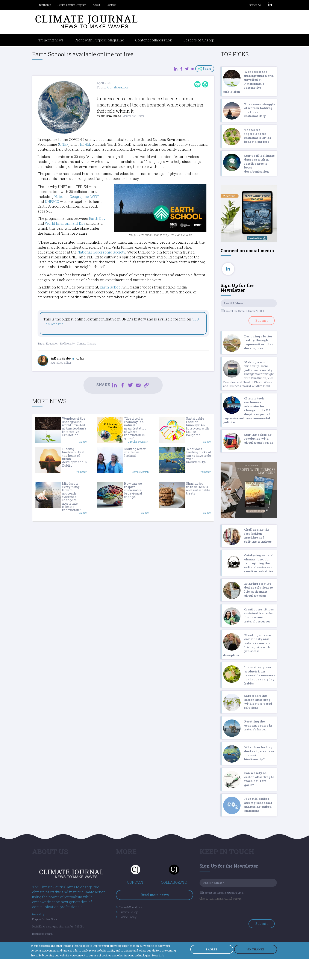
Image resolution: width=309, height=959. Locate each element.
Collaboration (117, 87)
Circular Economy (138, 441)
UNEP (63, 144)
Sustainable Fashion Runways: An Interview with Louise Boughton (197, 426)
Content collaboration (153, 40)
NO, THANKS (256, 949)
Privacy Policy (129, 912)
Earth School (111, 287)
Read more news (155, 894)
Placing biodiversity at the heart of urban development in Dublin (74, 457)
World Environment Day (65, 223)
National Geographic (71, 196)
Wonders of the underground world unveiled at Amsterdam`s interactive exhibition (74, 426)
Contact (111, 5)
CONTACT (135, 882)
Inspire (82, 441)
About (96, 5)
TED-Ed (84, 144)
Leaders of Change (199, 40)
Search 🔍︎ (255, 5)
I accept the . (243, 311)
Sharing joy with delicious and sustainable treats (198, 488)
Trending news (51, 40)
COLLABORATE (174, 882)
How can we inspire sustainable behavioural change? (133, 490)
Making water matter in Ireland (135, 452)
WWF (94, 196)
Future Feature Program (72, 5)
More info (158, 955)
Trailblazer (81, 471)
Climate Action (140, 471)
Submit (261, 320)
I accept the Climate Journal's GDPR (222, 892)
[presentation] (232, 911)
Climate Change (86, 343)
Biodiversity (67, 343)
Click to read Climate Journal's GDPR (220, 898)
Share (204, 69)
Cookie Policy (128, 917)
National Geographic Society (101, 252)
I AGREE (212, 949)
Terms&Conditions (131, 907)
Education (52, 343)
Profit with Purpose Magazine (99, 40)
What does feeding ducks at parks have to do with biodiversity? (198, 455)
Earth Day (97, 218)
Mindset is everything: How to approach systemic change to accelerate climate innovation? (71, 496)
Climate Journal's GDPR (251, 311)
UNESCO (52, 201)
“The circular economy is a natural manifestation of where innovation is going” (135, 428)
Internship (45, 5)
